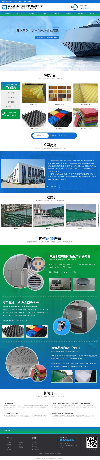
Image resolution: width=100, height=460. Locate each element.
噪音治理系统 (10, 106)
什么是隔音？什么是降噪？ (12, 413)
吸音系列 (11, 93)
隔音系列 (11, 97)
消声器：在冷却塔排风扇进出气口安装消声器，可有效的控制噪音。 (71, 403)
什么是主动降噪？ (9, 403)
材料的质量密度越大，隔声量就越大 (62, 413)
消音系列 (11, 102)
